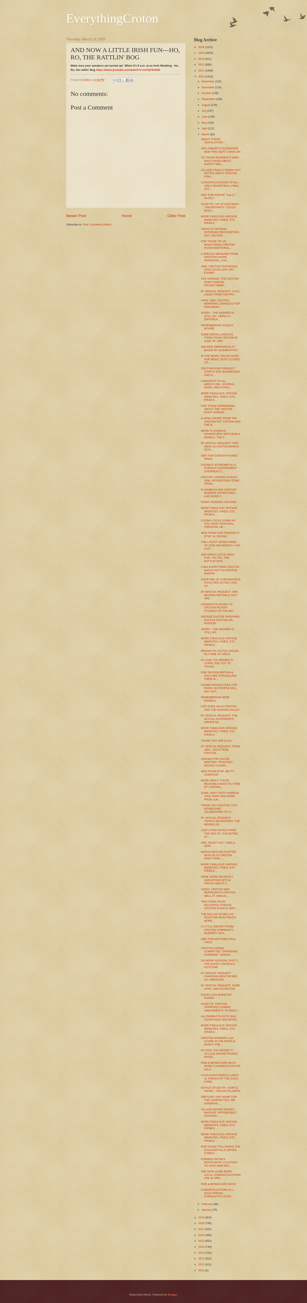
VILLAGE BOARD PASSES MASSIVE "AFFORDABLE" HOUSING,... (219, 1113)
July (204, 110)
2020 (201, 76)
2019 (201, 1217)
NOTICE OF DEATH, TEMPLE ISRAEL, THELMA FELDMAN (220, 1089)
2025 (201, 52)
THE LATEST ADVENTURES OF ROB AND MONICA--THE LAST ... (220, 545)
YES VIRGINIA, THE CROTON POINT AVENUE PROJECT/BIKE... (220, 282)
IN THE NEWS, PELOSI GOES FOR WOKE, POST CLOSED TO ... (220, 359)
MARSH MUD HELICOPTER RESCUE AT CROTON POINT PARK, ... (218, 855)
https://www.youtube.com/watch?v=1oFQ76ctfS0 (128, 69)
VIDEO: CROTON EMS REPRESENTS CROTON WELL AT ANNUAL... (218, 892)
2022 (201, 64)
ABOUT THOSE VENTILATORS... (213, 141)
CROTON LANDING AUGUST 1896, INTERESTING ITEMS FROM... (220, 480)
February (207, 1204)
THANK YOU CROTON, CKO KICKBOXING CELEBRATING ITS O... (219, 808)
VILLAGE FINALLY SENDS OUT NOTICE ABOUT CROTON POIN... (221, 173)
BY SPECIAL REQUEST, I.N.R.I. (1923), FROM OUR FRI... (220, 293)
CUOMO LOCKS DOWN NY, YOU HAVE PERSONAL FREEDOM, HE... (218, 524)
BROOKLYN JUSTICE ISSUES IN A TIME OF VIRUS (220, 652)
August (206, 105)
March (205, 134)
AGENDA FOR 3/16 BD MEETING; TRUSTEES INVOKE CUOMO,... (217, 762)
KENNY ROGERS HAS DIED (219, 502)
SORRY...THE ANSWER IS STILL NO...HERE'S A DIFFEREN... (217, 316)
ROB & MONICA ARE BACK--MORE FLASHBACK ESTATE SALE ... (220, 1066)
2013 (201, 1252)
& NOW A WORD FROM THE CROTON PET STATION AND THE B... (220, 421)
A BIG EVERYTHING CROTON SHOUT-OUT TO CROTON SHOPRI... (220, 570)
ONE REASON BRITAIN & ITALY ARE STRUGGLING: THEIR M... (219, 676)
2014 (201, 1246)
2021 (201, 70)
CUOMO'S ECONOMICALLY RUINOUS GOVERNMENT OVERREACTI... (219, 468)
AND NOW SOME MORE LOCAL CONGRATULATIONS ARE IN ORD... (221, 1175)
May (204, 122)
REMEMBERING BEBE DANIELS (215, 699)
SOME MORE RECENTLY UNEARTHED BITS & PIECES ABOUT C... (217, 880)
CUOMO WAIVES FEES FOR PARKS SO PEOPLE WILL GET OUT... (219, 688)
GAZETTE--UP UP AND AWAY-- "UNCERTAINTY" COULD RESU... (220, 207)
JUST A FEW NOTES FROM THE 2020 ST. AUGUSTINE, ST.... (220, 833)
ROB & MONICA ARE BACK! (218, 1184)
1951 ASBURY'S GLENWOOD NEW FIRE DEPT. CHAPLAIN (220, 150)
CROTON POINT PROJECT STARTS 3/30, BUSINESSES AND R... (220, 372)
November (208, 87)
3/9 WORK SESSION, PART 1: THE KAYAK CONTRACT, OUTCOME (220, 964)
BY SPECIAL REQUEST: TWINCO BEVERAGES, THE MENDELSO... (220, 821)
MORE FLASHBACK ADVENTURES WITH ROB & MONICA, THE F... (220, 434)
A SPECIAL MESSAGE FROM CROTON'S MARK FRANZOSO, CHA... (219, 257)
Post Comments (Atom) (97, 224)
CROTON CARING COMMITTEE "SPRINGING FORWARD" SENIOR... (219, 951)
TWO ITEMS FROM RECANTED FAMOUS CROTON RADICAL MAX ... (219, 905)
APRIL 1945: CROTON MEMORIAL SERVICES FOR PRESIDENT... (220, 304)
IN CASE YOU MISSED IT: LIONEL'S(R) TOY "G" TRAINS (217, 663)
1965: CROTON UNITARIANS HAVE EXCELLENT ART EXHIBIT (219, 270)
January (206, 1209)
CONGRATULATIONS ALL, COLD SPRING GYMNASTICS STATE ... (218, 1193)
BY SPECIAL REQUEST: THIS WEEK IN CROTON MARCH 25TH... (220, 446)
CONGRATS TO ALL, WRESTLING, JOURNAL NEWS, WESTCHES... (218, 384)
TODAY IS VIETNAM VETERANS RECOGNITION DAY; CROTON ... (220, 232)
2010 (201, 1270)
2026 (201, 47)
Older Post (176, 216)
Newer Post (76, 216)
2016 (201, 1235)
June (204, 116)
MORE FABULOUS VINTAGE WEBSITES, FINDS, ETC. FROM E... (219, 220)
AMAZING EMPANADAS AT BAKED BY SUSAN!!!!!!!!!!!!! (219, 348)
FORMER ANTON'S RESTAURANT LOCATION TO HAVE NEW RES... (219, 1162)
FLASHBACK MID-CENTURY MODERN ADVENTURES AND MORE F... (219, 493)
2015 (201, 1240)
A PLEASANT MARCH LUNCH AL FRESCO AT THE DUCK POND (220, 1078)
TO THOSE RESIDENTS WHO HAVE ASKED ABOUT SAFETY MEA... (220, 161)
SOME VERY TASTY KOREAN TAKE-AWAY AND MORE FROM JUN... (220, 796)
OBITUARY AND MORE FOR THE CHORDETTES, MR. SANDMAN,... (219, 1100)
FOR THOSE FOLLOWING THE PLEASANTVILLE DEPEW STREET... (220, 1150)
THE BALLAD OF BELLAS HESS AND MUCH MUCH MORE (218, 917)
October (206, 93)
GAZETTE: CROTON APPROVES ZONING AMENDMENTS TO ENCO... (220, 1007)
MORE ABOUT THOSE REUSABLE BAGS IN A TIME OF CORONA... (220, 784)
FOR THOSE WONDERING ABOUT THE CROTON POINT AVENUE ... (218, 409)
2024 (201, 58)
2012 (201, 1258)
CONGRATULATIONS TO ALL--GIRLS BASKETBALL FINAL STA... (220, 186)
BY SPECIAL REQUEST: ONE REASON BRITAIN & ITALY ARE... (219, 595)
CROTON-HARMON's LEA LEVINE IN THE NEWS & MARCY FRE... (218, 1041)
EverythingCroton (112, 18)
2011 (201, 1264)
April (204, 128)
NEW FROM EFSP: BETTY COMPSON (217, 773)
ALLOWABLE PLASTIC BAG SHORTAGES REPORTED (219, 1018)
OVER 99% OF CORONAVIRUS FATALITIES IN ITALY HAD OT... (220, 583)
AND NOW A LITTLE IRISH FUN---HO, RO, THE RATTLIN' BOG (217, 558)
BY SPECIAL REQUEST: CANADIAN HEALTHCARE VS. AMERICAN (219, 976)
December (208, 81)
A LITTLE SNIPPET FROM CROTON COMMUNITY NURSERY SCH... (217, 930)
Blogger (172, 1294)
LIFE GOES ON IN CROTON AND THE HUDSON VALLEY (220, 708)
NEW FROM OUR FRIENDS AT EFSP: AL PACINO (220, 534)
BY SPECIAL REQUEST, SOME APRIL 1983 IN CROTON (220, 987)
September (208, 99)
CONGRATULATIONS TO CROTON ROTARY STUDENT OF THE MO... (218, 607)
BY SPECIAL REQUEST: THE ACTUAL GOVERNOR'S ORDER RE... (219, 719)
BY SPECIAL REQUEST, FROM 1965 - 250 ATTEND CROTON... (220, 750)
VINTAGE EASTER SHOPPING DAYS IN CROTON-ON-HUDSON (220, 620)
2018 (201, 1223)
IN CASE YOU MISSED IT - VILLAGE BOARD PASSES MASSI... (219, 1053)
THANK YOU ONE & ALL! (216, 740)
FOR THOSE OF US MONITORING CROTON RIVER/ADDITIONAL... (218, 244)
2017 (201, 1229)
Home (127, 216)
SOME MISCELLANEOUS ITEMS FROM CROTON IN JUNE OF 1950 (219, 338)
